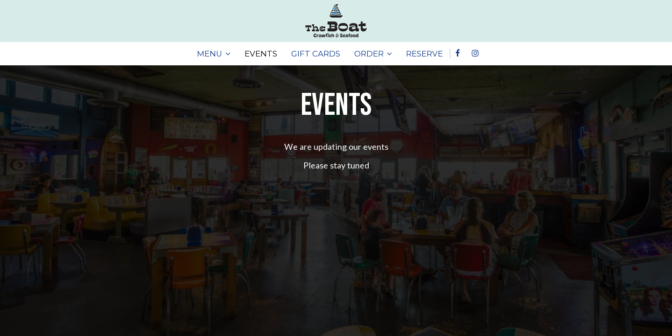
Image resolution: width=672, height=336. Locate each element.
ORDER (373, 53)
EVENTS (261, 53)
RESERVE (424, 53)
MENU (214, 53)
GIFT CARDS (315, 53)
